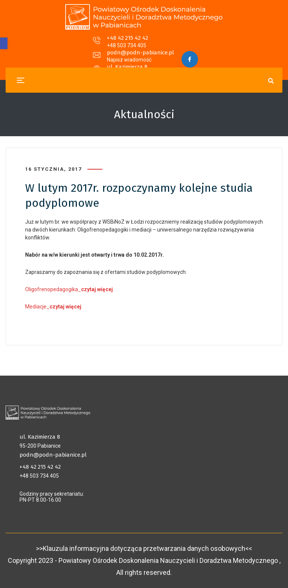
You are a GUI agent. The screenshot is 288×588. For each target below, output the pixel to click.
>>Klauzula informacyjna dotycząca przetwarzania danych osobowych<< (144, 548)
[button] (4, 43)
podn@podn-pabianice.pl (140, 42)
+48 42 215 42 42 (63, 42)
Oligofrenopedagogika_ (69, 289)
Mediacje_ (53, 307)
